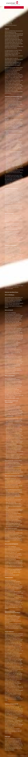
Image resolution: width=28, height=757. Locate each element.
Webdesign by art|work (23, 755)
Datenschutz (18, 755)
